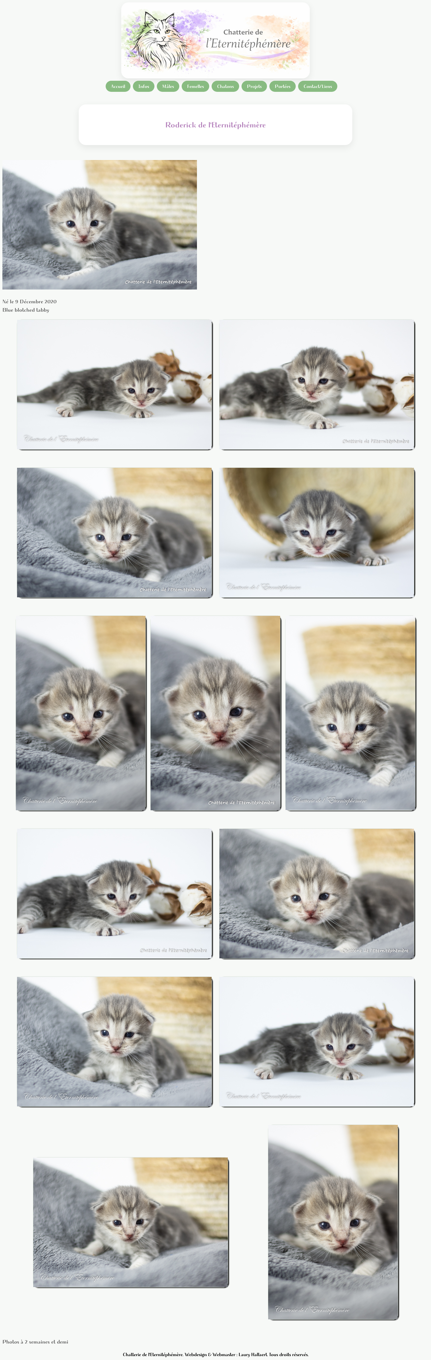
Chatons (225, 86)
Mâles (168, 86)
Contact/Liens (317, 86)
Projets (254, 86)
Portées (282, 86)
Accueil (118, 86)
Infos (143, 86)
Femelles (195, 86)
